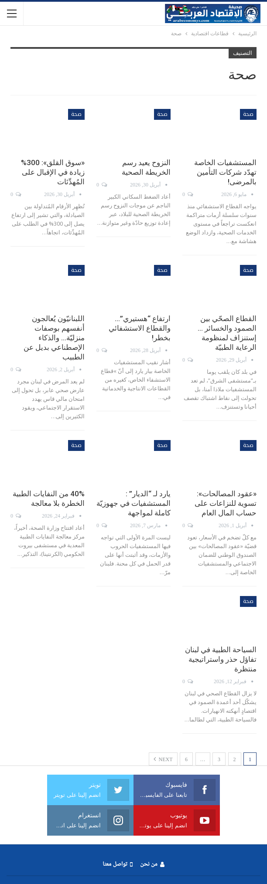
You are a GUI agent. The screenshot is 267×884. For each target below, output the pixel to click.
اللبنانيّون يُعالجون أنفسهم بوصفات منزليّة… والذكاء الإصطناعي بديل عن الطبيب (54, 337)
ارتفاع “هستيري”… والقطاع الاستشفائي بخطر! (140, 328)
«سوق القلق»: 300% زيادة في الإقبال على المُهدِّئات (53, 172)
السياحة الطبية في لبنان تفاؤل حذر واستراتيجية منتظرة (221, 659)
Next (163, 758)
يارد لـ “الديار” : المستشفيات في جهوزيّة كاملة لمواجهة (133, 503)
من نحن (152, 864)
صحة (248, 114)
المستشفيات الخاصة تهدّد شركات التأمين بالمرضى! (225, 172)
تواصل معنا (117, 864)
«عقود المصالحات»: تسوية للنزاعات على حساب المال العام (226, 503)
